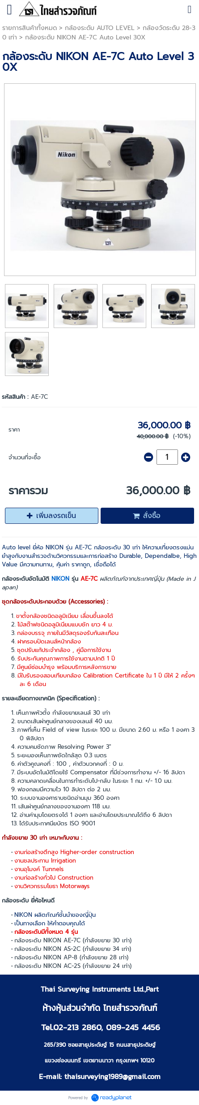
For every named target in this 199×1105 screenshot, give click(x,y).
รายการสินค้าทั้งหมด (29, 28)
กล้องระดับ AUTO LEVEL (100, 28)
